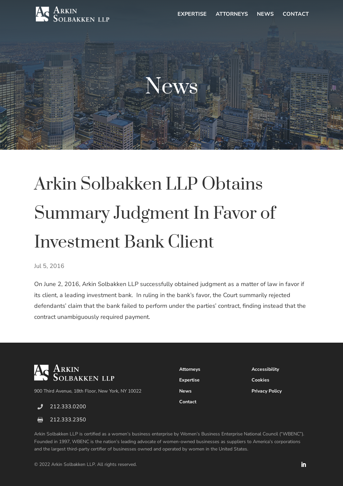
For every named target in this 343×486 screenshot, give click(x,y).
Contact (296, 15)
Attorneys (232, 15)
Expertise (192, 15)
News (265, 15)
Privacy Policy (267, 391)
